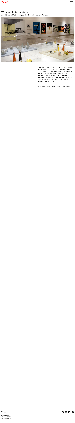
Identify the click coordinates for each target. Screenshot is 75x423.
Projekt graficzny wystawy (24, 9)
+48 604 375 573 (6, 417)
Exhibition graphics (8, 9)
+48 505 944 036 (6, 418)
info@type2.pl (5, 415)
